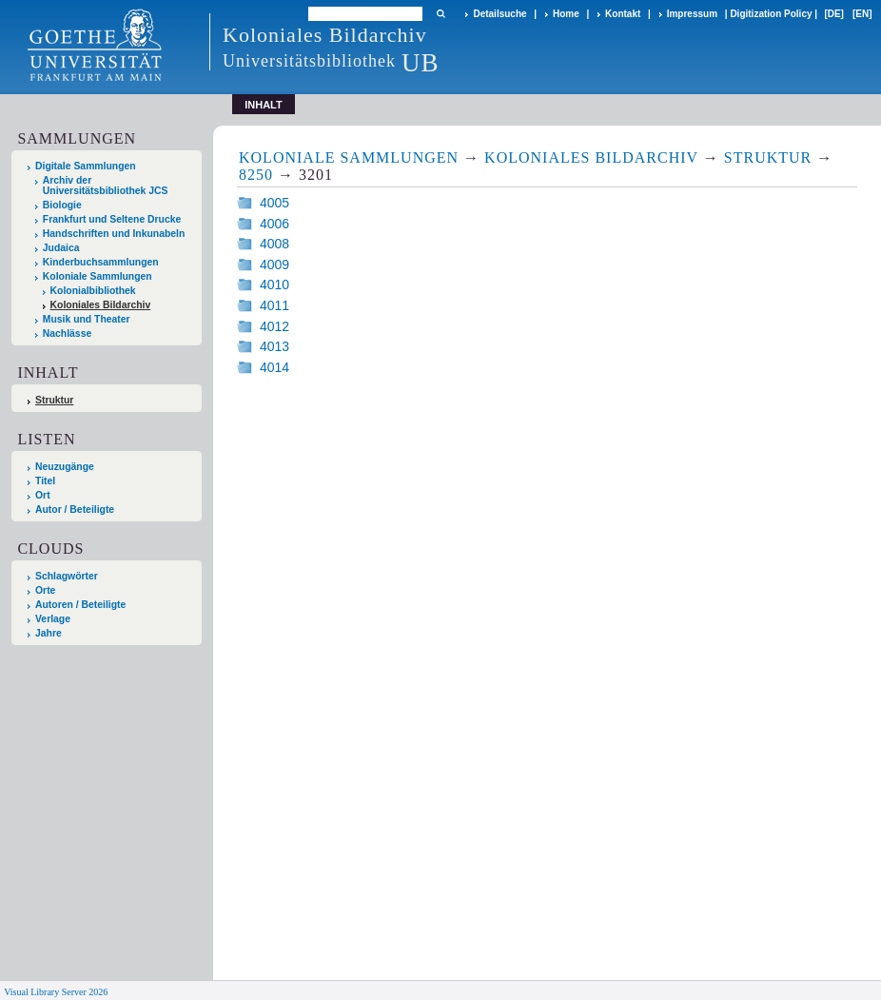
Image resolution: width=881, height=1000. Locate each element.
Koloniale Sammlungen (97, 276)
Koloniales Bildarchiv (100, 305)
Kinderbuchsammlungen (101, 262)
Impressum (692, 14)
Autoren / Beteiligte (80, 604)
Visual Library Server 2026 (56, 992)
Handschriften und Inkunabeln (114, 233)
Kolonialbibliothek (93, 290)
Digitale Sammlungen (85, 166)
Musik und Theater (86, 319)
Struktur (54, 400)
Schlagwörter (66, 576)
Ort (42, 495)
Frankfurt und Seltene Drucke (112, 219)
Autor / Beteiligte (74, 509)
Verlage (52, 619)
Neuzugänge (64, 466)
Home (566, 14)
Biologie (62, 205)
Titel (45, 481)
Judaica (61, 248)
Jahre (48, 633)
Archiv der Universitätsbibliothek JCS (105, 185)
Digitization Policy (771, 14)
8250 (256, 175)
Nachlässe (67, 333)
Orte (45, 590)
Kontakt (622, 14)
